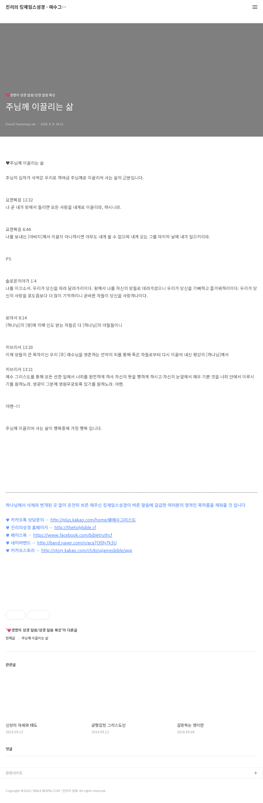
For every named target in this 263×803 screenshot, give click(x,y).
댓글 (9, 748)
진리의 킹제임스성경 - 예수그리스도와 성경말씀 (37, 7)
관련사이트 (14, 773)
